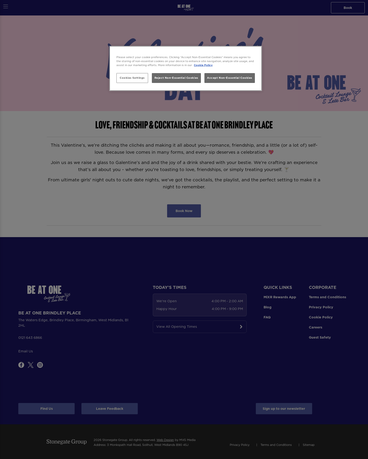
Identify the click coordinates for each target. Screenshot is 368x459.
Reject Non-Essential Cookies (176, 78)
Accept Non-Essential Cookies (229, 78)
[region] (185, 68)
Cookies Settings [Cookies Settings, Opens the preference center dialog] (132, 78)
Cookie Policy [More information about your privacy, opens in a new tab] (203, 65)
